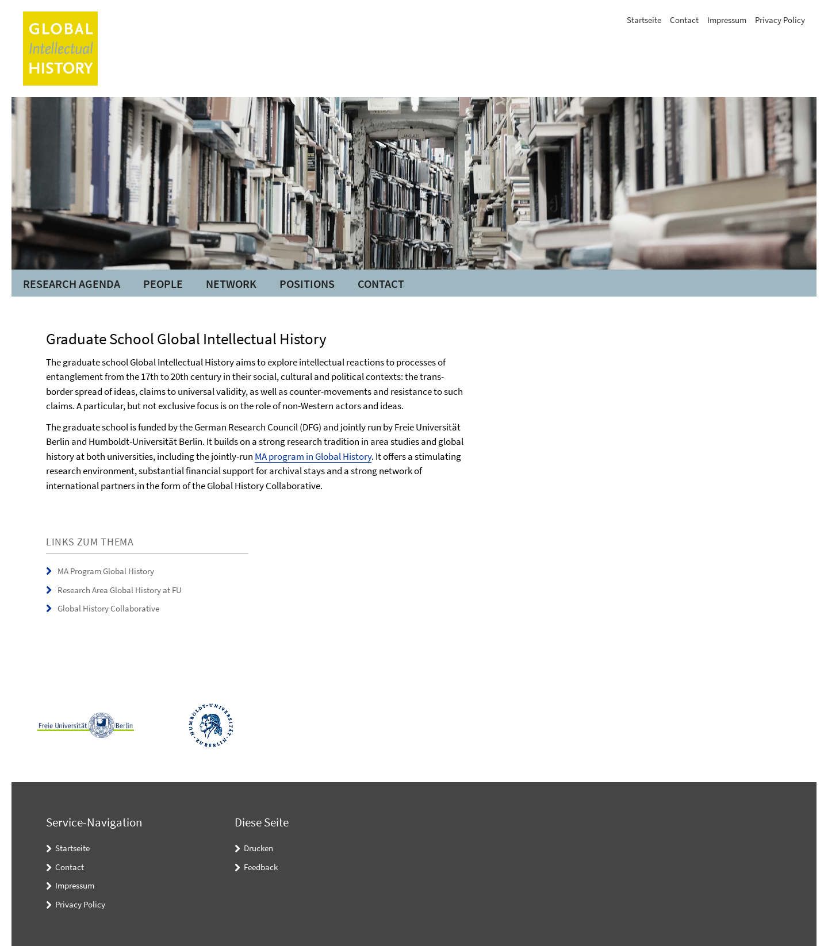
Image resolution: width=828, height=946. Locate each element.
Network (231, 283)
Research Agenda (71, 283)
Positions (307, 283)
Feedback (261, 867)
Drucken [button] (258, 848)
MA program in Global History (313, 456)
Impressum (726, 19)
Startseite (644, 19)
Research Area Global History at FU (119, 589)
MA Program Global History (105, 571)
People (163, 283)
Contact (684, 19)
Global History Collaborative (108, 608)
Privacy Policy (780, 19)
